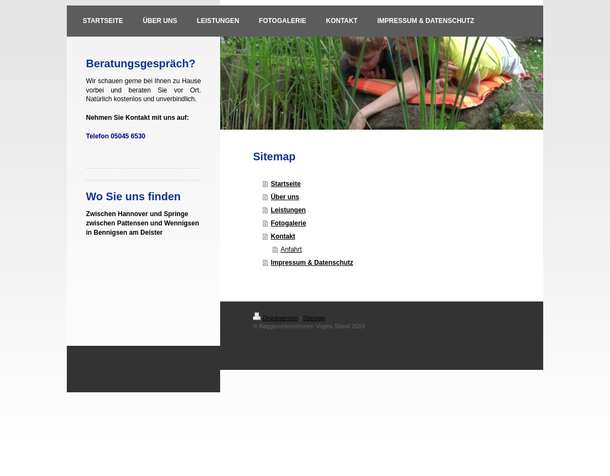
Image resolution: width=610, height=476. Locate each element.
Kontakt (283, 236)
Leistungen (288, 210)
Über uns (285, 197)
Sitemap (314, 318)
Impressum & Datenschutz (312, 262)
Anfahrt (291, 249)
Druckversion (275, 318)
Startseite (286, 184)
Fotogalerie (288, 223)
